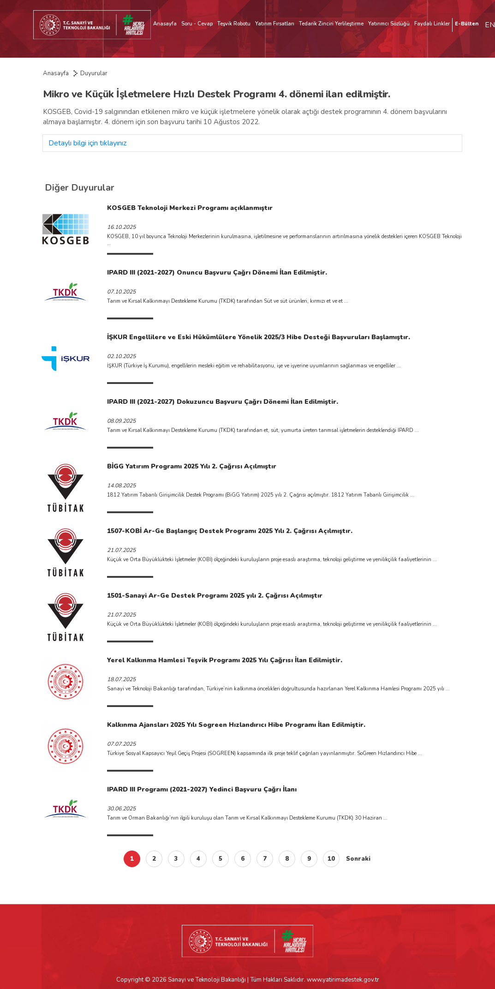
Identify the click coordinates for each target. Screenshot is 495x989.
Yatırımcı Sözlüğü (389, 23)
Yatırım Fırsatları (274, 23)
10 (331, 859)
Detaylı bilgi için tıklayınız (87, 143)
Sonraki (358, 859)
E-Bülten (466, 23)
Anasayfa (165, 23)
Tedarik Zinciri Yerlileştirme (331, 23)
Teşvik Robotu (233, 23)
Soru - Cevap (197, 23)
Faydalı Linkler (432, 23)
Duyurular (93, 73)
